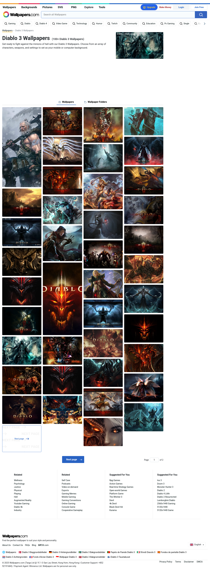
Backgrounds (29, 7)
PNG (74, 7)
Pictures (47, 7)
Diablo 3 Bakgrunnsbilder (93, 557)
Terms (178, 562)
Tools (102, 7)
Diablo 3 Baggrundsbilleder (34, 552)
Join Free (199, 7)
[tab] (66, 102)
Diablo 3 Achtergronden (16, 557)
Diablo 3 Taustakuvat (120, 557)
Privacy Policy (165, 562)
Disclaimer (189, 562)
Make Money (165, 7)
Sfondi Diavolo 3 (147, 552)
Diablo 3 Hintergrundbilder (64, 552)
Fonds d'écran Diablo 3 (43, 557)
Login (181, 7)
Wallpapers (9, 7)
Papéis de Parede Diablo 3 (123, 552)
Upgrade (151, 7)
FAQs (27, 545)
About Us (6, 545)
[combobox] (118, 14)
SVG (60, 7)
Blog (34, 545)
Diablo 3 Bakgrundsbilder (93, 552)
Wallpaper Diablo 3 (67, 557)
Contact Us (18, 545)
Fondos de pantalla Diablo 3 (173, 552)
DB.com (43, 545)
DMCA (200, 562)
